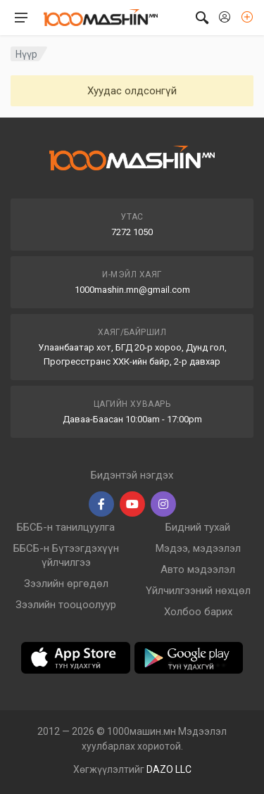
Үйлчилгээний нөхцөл (198, 590)
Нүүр (26, 54)
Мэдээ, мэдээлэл (198, 548)
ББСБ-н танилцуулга (66, 527)
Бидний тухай (197, 527)
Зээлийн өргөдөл (66, 583)
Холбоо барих (198, 611)
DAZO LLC (168, 769)
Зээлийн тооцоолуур (65, 604)
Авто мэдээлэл (198, 569)
